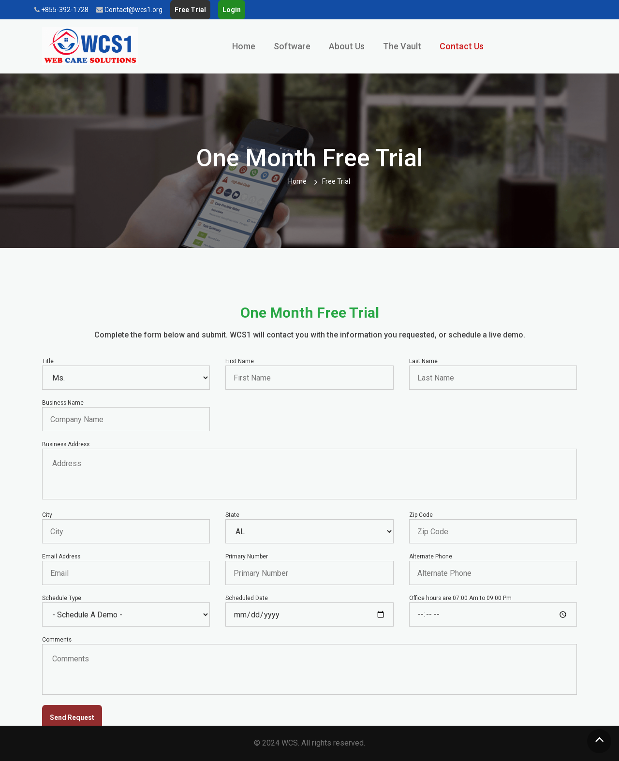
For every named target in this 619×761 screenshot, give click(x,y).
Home (243, 46)
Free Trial (190, 10)
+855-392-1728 (61, 10)
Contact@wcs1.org (129, 10)
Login (231, 10)
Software (292, 46)
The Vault (402, 46)
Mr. (126, 378)
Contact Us (462, 46)
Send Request (72, 717)
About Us (347, 46)
